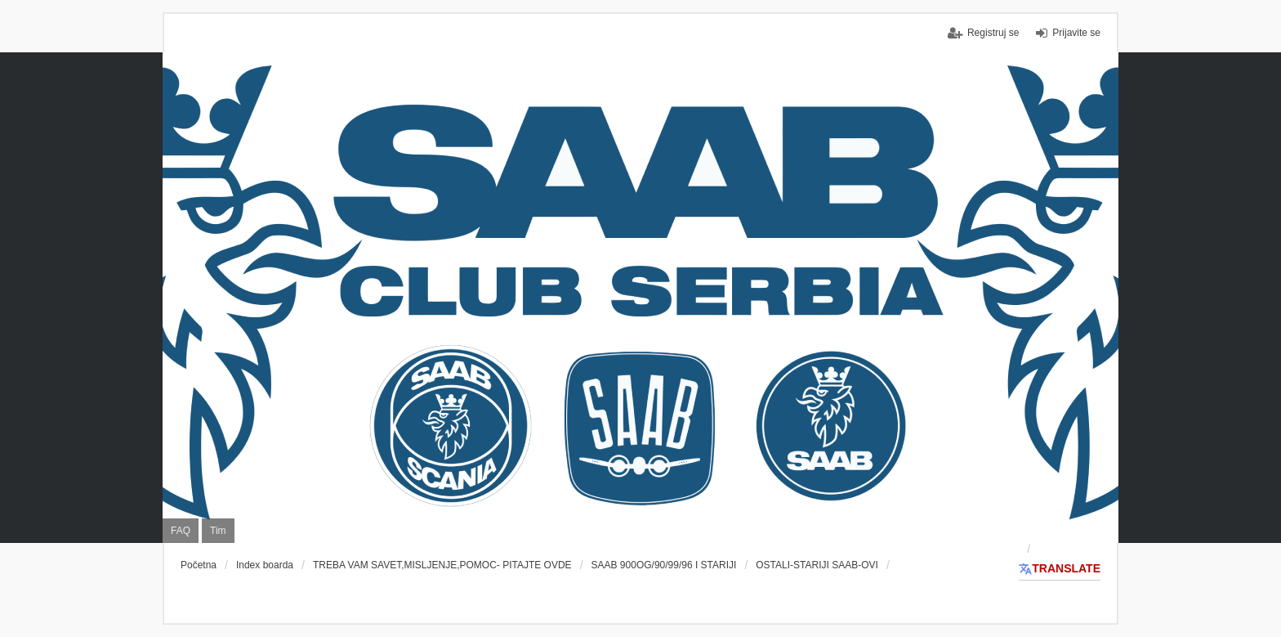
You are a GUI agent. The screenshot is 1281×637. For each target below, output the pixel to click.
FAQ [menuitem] (180, 530)
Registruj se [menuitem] (993, 32)
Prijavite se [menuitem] (1076, 32)
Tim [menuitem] (218, 530)
